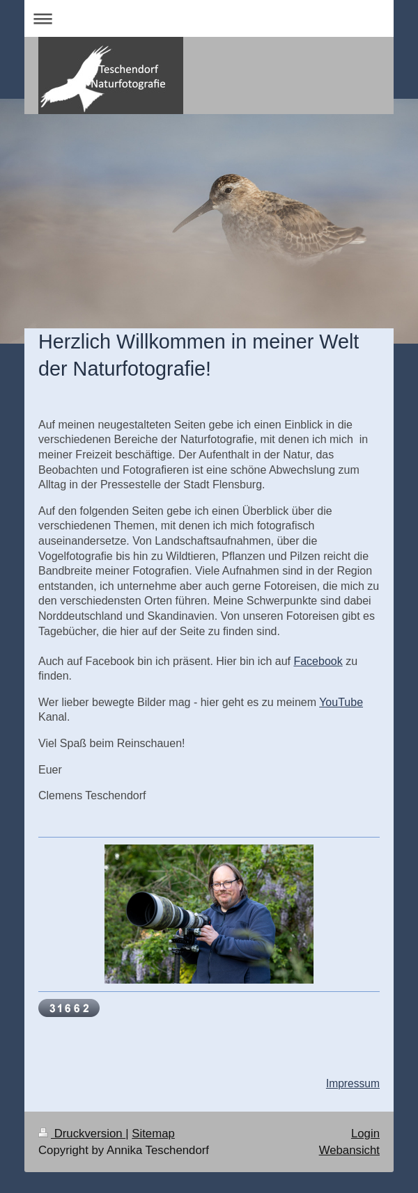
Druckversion (81, 1133)
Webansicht (349, 1150)
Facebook (317, 661)
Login (365, 1133)
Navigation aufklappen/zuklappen (209, 18)
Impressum (353, 1083)
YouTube (341, 702)
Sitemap (153, 1133)
